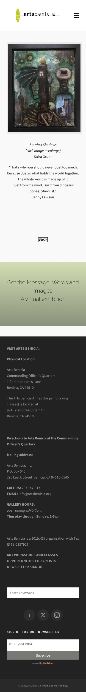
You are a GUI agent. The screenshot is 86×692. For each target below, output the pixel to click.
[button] (73, 592)
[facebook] (29, 615)
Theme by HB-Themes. (55, 685)
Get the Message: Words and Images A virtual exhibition (43, 290)
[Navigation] (76, 15)
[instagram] (57, 615)
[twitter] (43, 615)
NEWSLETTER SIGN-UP (25, 566)
